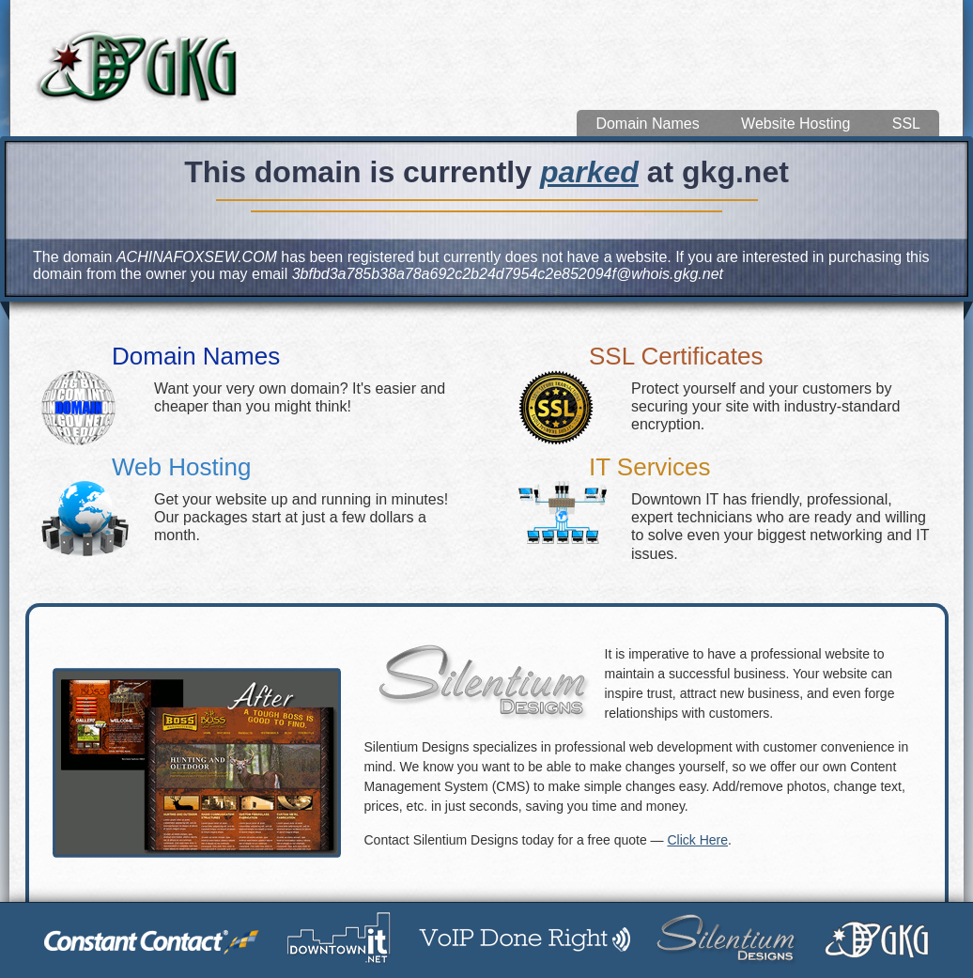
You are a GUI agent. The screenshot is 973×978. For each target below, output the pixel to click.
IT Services (650, 467)
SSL (906, 124)
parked (589, 172)
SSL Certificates (676, 356)
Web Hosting (181, 467)
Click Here (697, 839)
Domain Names (647, 124)
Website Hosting (795, 124)
